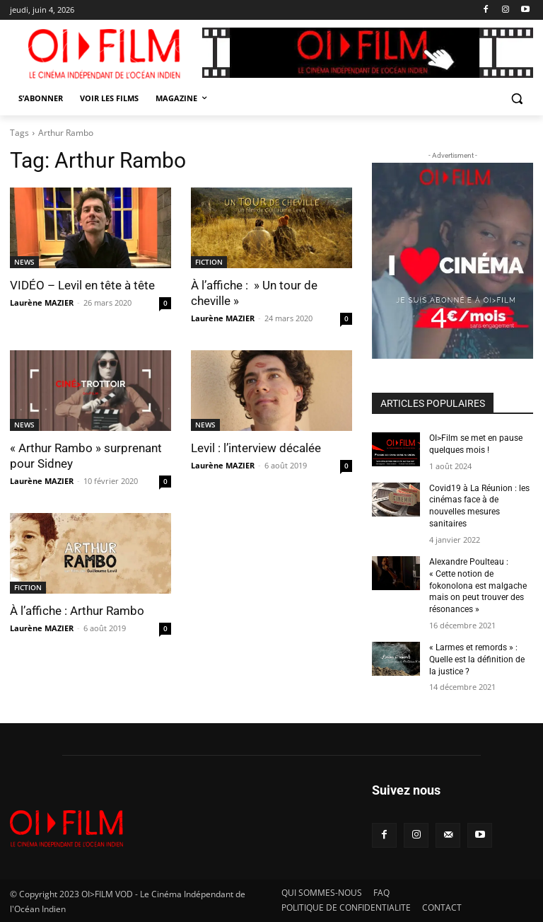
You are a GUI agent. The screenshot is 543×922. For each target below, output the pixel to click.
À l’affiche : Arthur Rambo (77, 611)
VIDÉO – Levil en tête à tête (82, 285)
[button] (516, 98)
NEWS (24, 262)
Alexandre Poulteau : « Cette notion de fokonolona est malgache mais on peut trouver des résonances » (478, 585)
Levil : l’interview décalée (256, 448)
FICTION (209, 262)
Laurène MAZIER (42, 302)
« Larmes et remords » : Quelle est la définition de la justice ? (477, 659)
